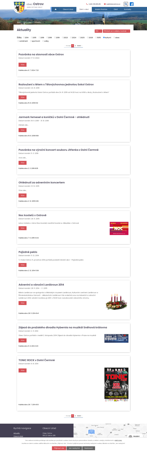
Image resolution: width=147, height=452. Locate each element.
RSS (98, 31)
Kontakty (127, 9)
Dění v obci (84, 9)
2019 (58, 37)
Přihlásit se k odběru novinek (116, 31)
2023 (66, 37)
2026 (91, 37)
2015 (34, 37)
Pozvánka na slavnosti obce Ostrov (41, 54)
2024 (74, 37)
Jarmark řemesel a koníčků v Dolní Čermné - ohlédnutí (54, 117)
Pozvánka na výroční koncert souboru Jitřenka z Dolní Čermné (59, 150)
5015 (99, 37)
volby (46, 41)
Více (22, 65)
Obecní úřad (68, 9)
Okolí (116, 9)
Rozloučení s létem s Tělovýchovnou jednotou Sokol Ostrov (56, 84)
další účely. (118, 440)
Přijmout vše (59, 448)
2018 (50, 37)
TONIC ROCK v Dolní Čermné (37, 360)
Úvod (56, 9)
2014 (26, 37)
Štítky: (19, 37)
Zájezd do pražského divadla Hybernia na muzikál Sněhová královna (63, 327)
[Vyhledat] (126, 4)
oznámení (23, 41)
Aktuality (17, 433)
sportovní (36, 41)
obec (117, 37)
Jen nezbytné (74, 448)
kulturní (108, 37)
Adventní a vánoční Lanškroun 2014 (41, 284)
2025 (82, 37)
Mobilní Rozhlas (101, 9)
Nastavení (89, 448)
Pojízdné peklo (28, 252)
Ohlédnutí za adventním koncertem (42, 182)
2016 (42, 37)
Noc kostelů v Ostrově (32, 215)
